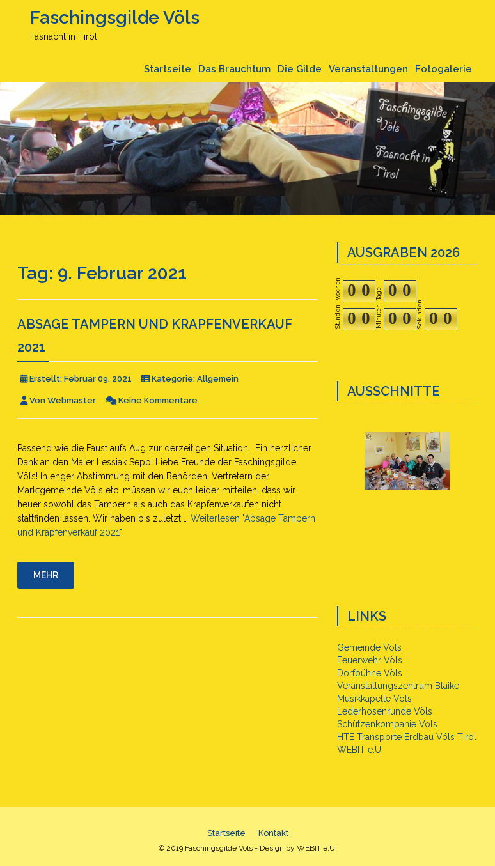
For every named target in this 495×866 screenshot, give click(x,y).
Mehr (45, 575)
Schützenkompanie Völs (387, 724)
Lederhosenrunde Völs (384, 711)
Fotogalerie (443, 69)
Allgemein (218, 378)
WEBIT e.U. (360, 750)
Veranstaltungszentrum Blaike (398, 686)
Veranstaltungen (368, 69)
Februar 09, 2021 (98, 378)
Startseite (167, 69)
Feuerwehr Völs (369, 660)
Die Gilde (300, 69)
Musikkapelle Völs (374, 698)
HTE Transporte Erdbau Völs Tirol (406, 737)
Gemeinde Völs (369, 647)
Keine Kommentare (158, 400)
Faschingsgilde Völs (115, 17)
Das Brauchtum (234, 69)
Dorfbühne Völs (369, 673)
